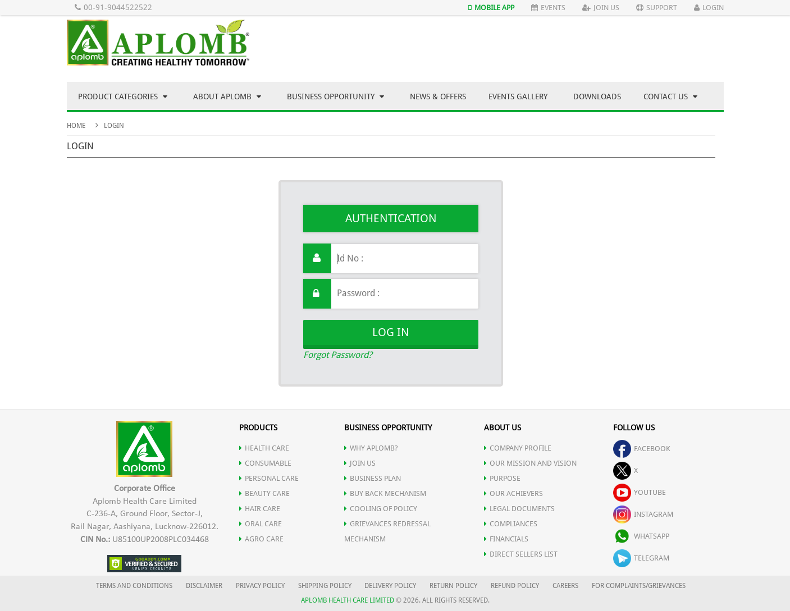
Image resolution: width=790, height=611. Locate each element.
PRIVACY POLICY (260, 586)
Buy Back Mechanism (385, 493)
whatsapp (641, 536)
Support (656, 7)
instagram (643, 514)
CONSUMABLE (265, 463)
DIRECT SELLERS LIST (521, 554)
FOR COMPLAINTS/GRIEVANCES (639, 586)
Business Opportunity (335, 96)
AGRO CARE (261, 539)
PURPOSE (502, 478)
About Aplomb (227, 96)
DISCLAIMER (204, 586)
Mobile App (491, 7)
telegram (641, 558)
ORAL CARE (260, 524)
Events (548, 7)
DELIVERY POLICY (390, 586)
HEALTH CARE (264, 448)
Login (709, 7)
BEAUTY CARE (264, 493)
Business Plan (372, 478)
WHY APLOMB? (371, 448)
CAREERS (565, 586)
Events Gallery (517, 96)
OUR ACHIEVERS (513, 493)
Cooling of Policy (380, 508)
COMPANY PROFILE (517, 448)
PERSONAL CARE (269, 478)
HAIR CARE (259, 508)
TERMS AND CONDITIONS (134, 586)
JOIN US (360, 463)
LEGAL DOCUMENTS (519, 508)
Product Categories (122, 96)
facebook (641, 448)
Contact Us (670, 96)
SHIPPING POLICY (325, 586)
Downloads (597, 96)
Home (76, 126)
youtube (639, 492)
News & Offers (438, 96)
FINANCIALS (506, 539)
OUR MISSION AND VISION (530, 463)
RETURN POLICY (453, 586)
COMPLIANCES (510, 524)
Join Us (600, 7)
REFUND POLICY (515, 586)
